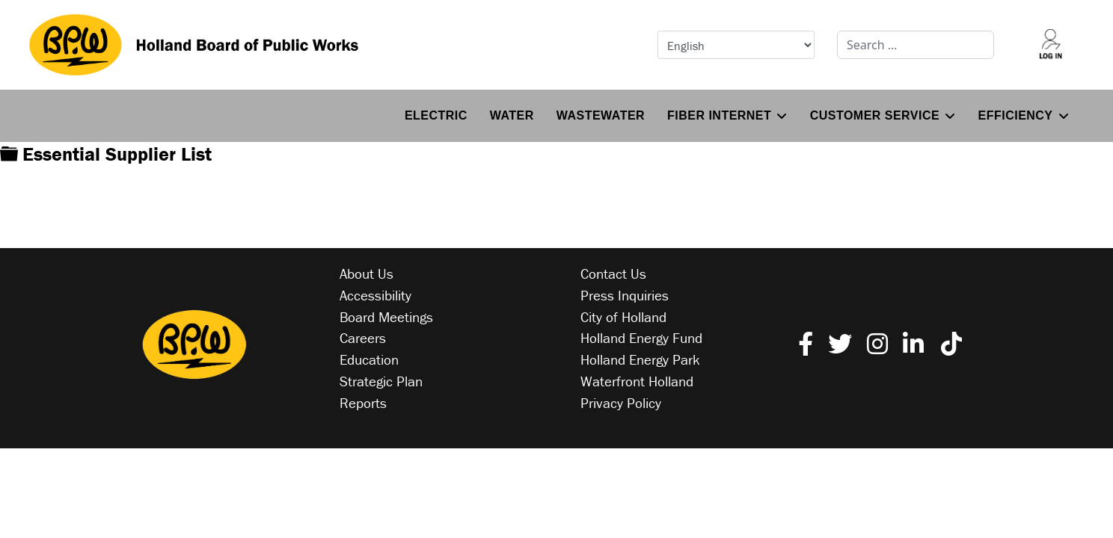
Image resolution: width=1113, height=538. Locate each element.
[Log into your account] (1050, 45)
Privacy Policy (620, 403)
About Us (366, 273)
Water (512, 115)
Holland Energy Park (640, 359)
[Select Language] (736, 45)
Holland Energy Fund (641, 338)
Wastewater (600, 115)
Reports (363, 403)
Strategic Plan (381, 381)
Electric (436, 115)
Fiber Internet (719, 115)
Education (369, 359)
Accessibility (375, 295)
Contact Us (613, 273)
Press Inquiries (624, 295)
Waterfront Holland (636, 381)
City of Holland (623, 317)
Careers (363, 338)
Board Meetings (386, 317)
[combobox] (915, 45)
